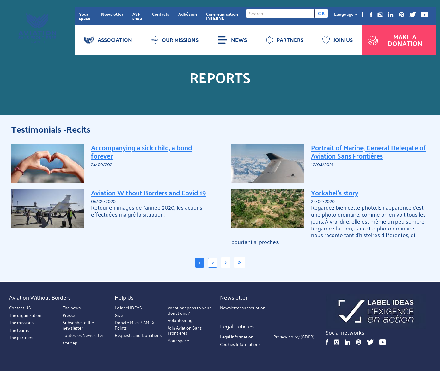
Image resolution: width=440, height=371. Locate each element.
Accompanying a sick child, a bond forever (141, 151)
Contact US (20, 308)
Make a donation (394, 40)
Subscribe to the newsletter (78, 325)
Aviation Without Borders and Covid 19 (148, 193)
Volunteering (180, 320)
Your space (84, 16)
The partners (21, 337)
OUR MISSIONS (175, 40)
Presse (69, 315)
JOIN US (337, 40)
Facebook (371, 14)
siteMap (70, 342)
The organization (25, 315)
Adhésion (187, 14)
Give (119, 315)
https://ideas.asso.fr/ (376, 311)
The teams (19, 330)
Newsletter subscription (243, 308)
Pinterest (402, 14)
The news (72, 308)
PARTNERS (285, 40)
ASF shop (137, 16)
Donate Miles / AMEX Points (135, 325)
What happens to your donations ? (189, 310)
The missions (21, 322)
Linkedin (390, 14)
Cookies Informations (240, 344)
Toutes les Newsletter (83, 335)
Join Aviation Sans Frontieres (185, 330)
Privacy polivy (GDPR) (294, 337)
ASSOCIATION (108, 40)
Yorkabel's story (334, 193)
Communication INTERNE (222, 16)
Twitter (412, 14)
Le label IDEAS (128, 308)
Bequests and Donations (138, 335)
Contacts (160, 14)
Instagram (380, 14)
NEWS (232, 40)
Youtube (424, 14)
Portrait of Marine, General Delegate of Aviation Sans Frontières (368, 151)
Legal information (237, 337)
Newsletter (112, 14)
